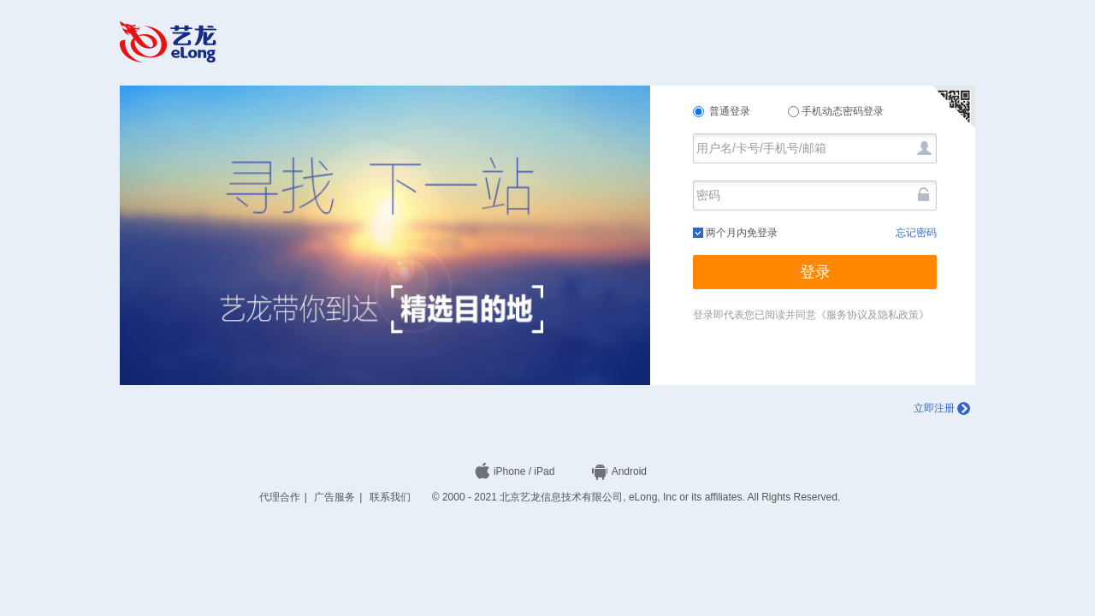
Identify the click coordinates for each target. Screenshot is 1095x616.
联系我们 (390, 497)
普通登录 (723, 111)
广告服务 (334, 497)
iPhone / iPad (514, 471)
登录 (815, 272)
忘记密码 (916, 233)
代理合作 (279, 497)
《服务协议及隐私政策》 (872, 315)
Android (619, 471)
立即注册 (942, 408)
